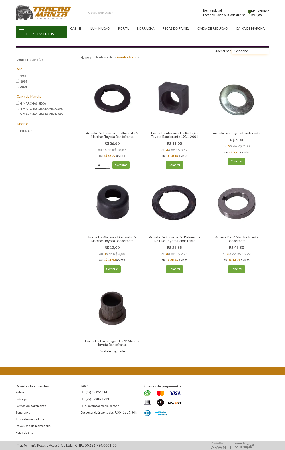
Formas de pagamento (31, 406)
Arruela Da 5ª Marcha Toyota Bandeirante (236, 239)
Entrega (21, 399)
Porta (123, 28)
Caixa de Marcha (250, 28)
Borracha (146, 28)
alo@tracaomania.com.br (102, 406)
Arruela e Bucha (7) (29, 60)
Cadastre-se (237, 15)
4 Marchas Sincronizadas (39, 109)
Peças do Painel (176, 28)
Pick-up (24, 131)
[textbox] (138, 12)
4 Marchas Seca (31, 103)
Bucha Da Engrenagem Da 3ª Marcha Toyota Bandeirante (112, 343)
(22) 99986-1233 (97, 399)
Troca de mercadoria (30, 419)
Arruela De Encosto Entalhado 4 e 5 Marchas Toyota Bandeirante (112, 135)
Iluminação (100, 28)
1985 (21, 81)
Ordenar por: (223, 51)
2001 (21, 87)
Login (219, 15)
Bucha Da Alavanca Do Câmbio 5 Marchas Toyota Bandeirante (112, 239)
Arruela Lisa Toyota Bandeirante (236, 133)
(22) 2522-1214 (96, 392)
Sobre (20, 392)
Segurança (23, 412)
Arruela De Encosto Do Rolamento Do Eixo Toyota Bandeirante (174, 239)
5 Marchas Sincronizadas (39, 114)
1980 (21, 76)
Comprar (121, 165)
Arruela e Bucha (127, 57)
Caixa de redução (212, 28)
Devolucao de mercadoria (33, 426)
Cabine (76, 28)
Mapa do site (24, 432)
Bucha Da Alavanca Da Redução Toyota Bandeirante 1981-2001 (174, 135)
